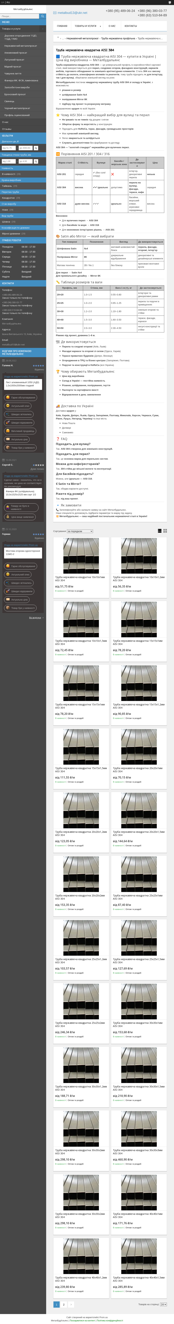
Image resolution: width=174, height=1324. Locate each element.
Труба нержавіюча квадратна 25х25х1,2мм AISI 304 (81, 961)
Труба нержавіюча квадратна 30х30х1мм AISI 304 (137, 1024)
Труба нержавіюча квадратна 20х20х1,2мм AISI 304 (81, 833)
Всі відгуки (35, 617)
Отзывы (6, 129)
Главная (62, 26)
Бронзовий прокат (15, 94)
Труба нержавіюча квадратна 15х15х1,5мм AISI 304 (81, 770)
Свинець (9, 101)
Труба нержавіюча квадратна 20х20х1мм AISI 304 (137, 770)
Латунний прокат (14, 59)
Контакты (131, 26)
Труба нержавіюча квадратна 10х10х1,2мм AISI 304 (139, 579)
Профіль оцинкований (17, 115)
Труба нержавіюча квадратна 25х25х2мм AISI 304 (80, 1024)
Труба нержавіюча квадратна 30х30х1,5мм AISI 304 (139, 1088)
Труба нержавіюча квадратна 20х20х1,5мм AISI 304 (139, 833)
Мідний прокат (12, 66)
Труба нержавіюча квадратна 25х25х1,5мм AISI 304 (139, 961)
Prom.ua (104, 1317)
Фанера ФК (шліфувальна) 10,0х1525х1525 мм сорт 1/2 (21, 493)
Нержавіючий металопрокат (20, 45)
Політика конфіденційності (110, 1320)
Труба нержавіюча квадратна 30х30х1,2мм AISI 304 (81, 1088)
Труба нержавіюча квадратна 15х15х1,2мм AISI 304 (139, 706)
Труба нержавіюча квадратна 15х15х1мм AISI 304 (137, 642)
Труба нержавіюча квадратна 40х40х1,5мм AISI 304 (139, 1279)
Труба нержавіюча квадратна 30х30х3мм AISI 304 (137, 1152)
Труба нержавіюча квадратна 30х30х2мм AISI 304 (80, 1152)
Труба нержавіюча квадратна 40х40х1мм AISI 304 (137, 1215)
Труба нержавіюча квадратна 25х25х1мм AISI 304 (137, 897)
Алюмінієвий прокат (15, 52)
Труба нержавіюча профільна (118, 38)
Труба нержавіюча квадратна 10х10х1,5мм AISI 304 (81, 642)
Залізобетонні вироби (17, 87)
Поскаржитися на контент (82, 1320)
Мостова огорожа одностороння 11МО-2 (23, 552)
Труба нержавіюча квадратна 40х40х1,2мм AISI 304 (81, 1279)
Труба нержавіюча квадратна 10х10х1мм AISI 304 (80, 579)
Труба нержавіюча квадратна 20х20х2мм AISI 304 (80, 897)
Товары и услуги (11, 28)
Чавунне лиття (12, 73)
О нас (5, 122)
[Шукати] (42, 16)
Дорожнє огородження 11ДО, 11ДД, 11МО (20, 37)
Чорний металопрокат (17, 108)
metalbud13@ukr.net (13, 344)
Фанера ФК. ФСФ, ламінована (21, 80)
